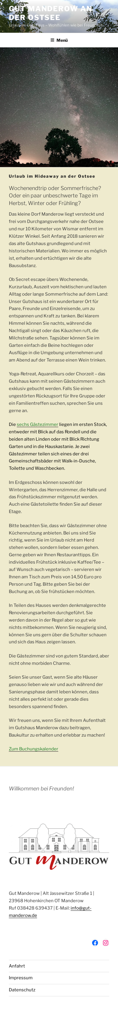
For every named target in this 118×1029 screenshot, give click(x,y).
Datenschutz (22, 990)
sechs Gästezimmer (37, 424)
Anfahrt (17, 966)
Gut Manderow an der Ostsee (50, 13)
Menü (59, 40)
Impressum (21, 977)
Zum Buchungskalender (33, 749)
